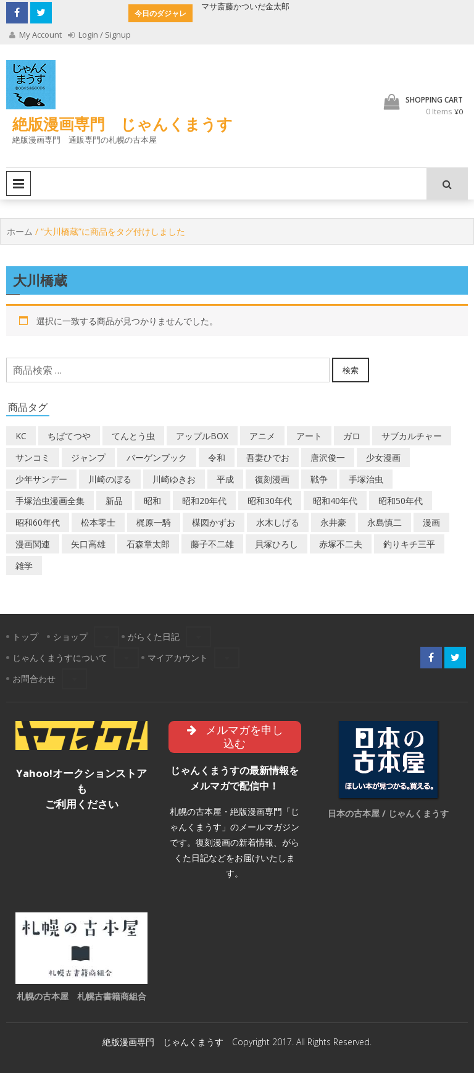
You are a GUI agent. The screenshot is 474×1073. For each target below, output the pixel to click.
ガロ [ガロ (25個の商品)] (351, 436)
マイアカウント (178, 657)
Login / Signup (99, 34)
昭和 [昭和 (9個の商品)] (152, 501)
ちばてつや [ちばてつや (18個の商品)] (69, 436)
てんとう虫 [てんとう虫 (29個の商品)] (133, 436)
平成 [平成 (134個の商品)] (225, 479)
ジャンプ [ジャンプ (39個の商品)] (88, 457)
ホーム (20, 231)
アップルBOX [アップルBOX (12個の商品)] (202, 436)
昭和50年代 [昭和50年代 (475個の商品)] (400, 501)
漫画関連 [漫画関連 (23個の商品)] (32, 544)
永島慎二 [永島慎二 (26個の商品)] (384, 522)
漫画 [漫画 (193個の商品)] (431, 522)
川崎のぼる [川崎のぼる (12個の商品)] (109, 479)
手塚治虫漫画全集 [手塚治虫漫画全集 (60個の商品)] (50, 501)
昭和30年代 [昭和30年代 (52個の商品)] (269, 501)
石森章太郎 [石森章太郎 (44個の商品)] (148, 544)
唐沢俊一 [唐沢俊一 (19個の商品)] (327, 457)
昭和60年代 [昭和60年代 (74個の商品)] (37, 522)
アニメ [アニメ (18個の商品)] (262, 436)
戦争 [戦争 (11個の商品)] (319, 479)
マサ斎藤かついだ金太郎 (245, 6)
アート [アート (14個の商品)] (309, 436)
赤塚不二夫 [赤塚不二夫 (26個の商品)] (340, 544)
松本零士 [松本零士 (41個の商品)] (98, 522)
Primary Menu (18, 183)
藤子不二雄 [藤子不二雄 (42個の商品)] (212, 544)
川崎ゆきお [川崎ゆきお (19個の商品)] (174, 479)
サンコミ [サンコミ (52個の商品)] (32, 457)
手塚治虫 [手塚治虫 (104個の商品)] (366, 479)
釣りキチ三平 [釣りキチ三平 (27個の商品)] (409, 544)
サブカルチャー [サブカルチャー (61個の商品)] (411, 436)
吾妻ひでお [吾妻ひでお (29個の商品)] (267, 457)
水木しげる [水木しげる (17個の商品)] (277, 522)
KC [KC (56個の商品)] (21, 436)
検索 (351, 370)
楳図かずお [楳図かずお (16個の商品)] (213, 522)
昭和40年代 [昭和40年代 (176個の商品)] (335, 501)
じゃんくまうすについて (59, 657)
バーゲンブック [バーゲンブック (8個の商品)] (157, 457)
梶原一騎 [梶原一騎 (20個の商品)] (153, 522)
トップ (25, 636)
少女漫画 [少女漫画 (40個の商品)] (383, 457)
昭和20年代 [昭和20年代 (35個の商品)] (204, 501)
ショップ (70, 636)
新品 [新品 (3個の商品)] (114, 501)
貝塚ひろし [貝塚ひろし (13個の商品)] (276, 544)
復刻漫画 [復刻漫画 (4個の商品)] (272, 479)
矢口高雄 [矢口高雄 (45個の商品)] (88, 544)
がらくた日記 (154, 636)
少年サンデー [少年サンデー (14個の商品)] (41, 479)
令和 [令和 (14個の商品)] (216, 457)
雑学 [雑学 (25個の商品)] (24, 565)
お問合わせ (34, 678)
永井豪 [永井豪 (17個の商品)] (333, 522)
